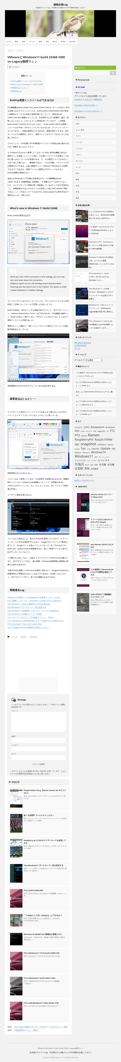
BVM (77, 431)
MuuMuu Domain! (82, 342)
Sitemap (72, 41)
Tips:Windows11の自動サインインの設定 (24, 614)
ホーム (8, 41)
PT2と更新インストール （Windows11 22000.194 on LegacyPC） (35, 600)
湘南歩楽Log (60, 4)
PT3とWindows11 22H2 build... (101, 321)
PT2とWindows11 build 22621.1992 (39, 978)
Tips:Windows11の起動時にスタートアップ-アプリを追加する (33, 610)
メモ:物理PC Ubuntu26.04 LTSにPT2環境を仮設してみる (102, 572)
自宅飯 (102, 464)
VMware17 (86, 453)
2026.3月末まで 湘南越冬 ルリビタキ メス (101, 595)
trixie (88, 449)
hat (94, 431)
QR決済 (84, 436)
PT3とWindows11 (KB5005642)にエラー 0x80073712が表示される (35, 620)
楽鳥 (96, 465)
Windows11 (34, 637)
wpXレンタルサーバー (84, 480)
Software (102, 444)
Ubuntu (95, 448)
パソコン (32, 41)
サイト (14, 754)
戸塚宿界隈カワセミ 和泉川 (26, 1030)
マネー (78, 154)
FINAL (87, 376)
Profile (63, 41)
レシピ (78, 167)
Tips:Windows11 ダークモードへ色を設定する (26, 607)
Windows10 (98, 452)
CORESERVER (80, 345)
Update (105, 448)
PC (108, 431)
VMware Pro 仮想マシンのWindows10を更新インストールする (33, 597)
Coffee (83, 431)
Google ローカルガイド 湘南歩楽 (88, 99)
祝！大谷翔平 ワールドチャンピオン (39, 815)
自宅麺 (110, 464)
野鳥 (87, 468)
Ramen (94, 435)
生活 (47, 41)
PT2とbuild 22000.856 (33, 890)
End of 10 (89, 431)
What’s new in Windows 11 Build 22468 (26, 84)
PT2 (112, 431)
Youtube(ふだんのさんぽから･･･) (88, 111)
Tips (83, 448)
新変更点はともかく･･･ (20, 88)
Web (23, 41)
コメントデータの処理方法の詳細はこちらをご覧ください (38, 772)
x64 (95, 457)
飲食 (16, 41)
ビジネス (79, 148)
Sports (110, 444)
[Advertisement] (27, 654)
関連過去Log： (16, 91)
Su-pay (77, 449)
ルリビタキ (104, 460)
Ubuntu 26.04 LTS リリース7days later (102, 495)
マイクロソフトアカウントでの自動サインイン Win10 (30, 617)
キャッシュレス (104, 457)
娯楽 (40, 41)
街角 (77, 192)
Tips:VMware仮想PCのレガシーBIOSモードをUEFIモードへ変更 (40, 1026)
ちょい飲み (80, 130)
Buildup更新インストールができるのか (26, 81)
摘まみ (87, 465)
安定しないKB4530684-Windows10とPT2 (92, 392)
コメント (14, 710)
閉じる (28, 76)
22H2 (86, 427)
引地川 (79, 464)
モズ (88, 461)
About (54, 41)
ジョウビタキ (80, 460)
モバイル (79, 161)
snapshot (88, 443)
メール (14, 745)
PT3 (77, 435)
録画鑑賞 (94, 468)
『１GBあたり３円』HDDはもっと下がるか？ (43, 915)
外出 (77, 173)
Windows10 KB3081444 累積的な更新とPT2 (43, 934)
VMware (23, 637)
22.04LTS (78, 427)
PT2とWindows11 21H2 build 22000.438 (41, 953)
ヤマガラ (94, 461)
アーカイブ (79, 360)
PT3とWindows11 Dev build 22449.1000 (24, 624)
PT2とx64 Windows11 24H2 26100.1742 (41, 1003)
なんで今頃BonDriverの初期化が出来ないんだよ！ (28, 627)
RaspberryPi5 (84, 439)
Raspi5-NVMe (103, 439)
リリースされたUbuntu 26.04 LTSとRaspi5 (101, 520)
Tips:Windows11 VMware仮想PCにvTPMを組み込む (29, 604)
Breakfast (110, 427)
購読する (80, 68)
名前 (13, 736)
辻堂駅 (79, 468)
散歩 (92, 465)
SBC (77, 444)
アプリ (78, 136)
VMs (114, 448)
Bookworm (97, 427)
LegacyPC (101, 431)
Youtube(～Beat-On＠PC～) (86, 105)
